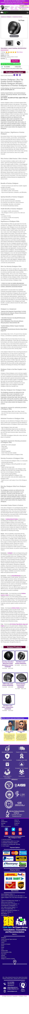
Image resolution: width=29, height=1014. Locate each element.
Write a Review (20, 52)
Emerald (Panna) (16, 575)
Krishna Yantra (16, 608)
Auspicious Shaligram (6, 16)
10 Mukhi (10, 553)
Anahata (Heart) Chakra (12, 519)
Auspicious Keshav (17, 16)
